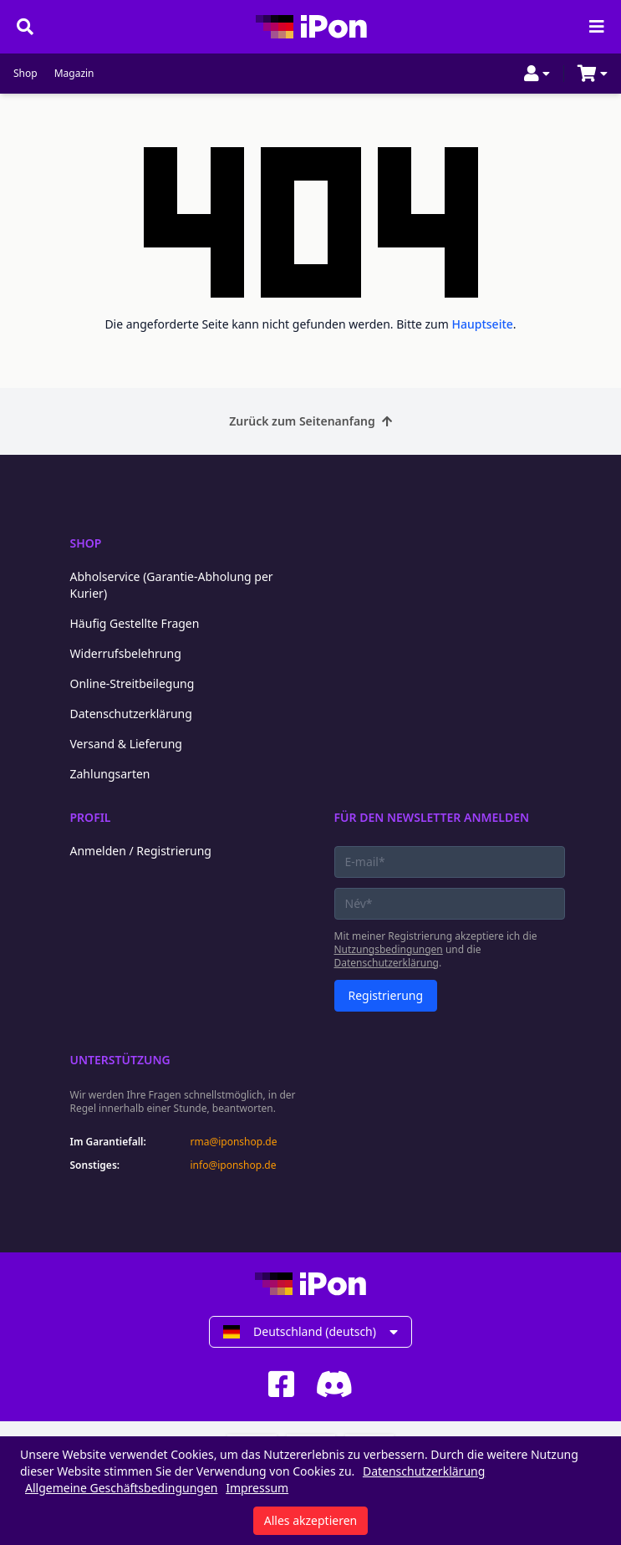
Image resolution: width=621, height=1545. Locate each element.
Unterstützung (120, 1060)
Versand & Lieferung (126, 744)
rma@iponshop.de (234, 1142)
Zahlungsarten (110, 774)
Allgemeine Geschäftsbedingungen (121, 1488)
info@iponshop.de (234, 1165)
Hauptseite (482, 324)
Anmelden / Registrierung (140, 851)
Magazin (74, 73)
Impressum (257, 1488)
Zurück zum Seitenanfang (310, 421)
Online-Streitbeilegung (132, 683)
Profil (90, 817)
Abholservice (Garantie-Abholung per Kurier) (171, 585)
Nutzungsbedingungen (388, 949)
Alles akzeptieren (310, 1520)
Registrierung (386, 995)
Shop (25, 73)
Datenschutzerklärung (131, 714)
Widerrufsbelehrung (125, 653)
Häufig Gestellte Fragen (135, 623)
